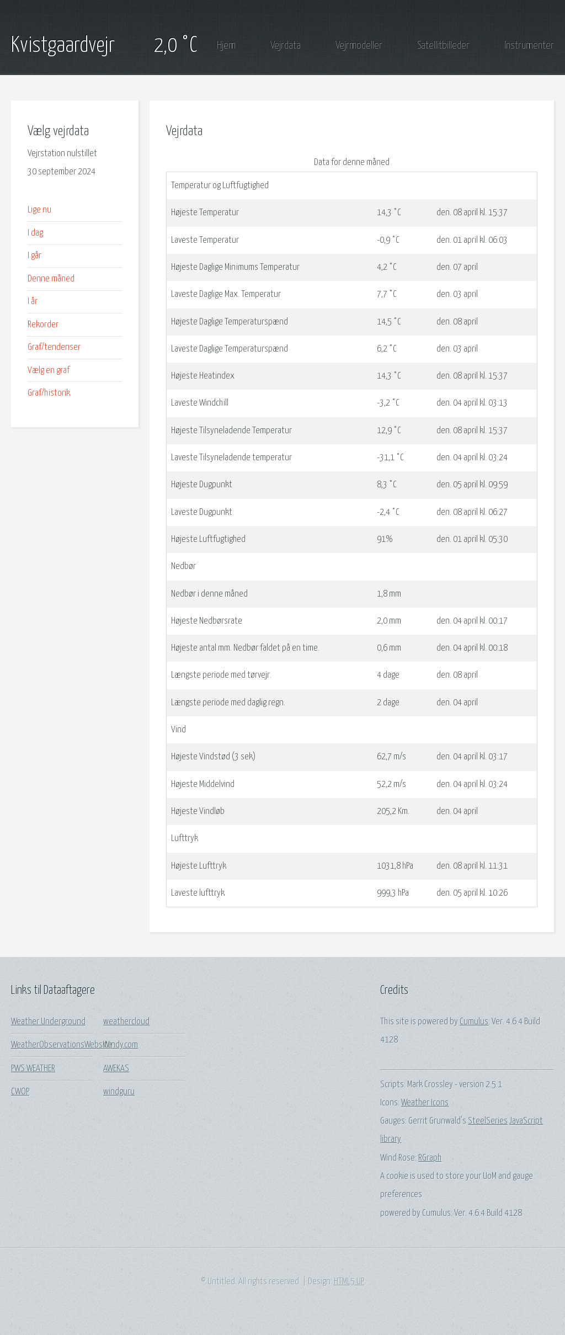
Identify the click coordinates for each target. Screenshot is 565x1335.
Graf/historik (49, 393)
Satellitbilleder (443, 45)
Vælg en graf (49, 370)
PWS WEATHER (33, 1068)
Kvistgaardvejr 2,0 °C (104, 45)
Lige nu (39, 210)
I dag (35, 233)
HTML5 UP (349, 1281)
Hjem (226, 45)
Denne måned (51, 279)
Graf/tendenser (54, 347)
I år (33, 301)
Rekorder (43, 324)
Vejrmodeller (358, 45)
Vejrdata (285, 45)
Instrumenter (529, 45)
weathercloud (126, 1021)
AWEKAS (116, 1068)
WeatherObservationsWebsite (61, 1045)
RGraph (429, 1158)
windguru (119, 1092)
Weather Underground (48, 1021)
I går (34, 255)
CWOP (20, 1092)
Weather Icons (425, 1103)
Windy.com (120, 1045)
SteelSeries (488, 1121)
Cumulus (474, 1021)
